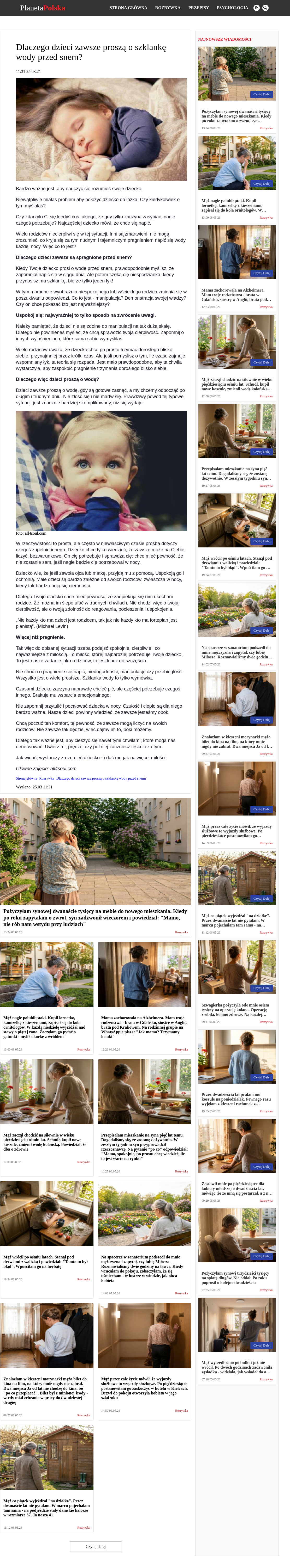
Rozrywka (167, 7)
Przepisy (198, 7)
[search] (265, 8)
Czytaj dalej (96, 1546)
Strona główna (128, 7)
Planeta (42, 8)
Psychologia (232, 7)
